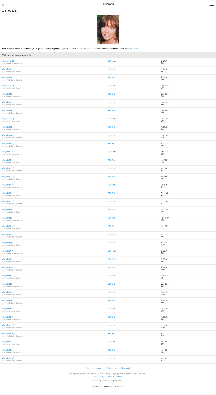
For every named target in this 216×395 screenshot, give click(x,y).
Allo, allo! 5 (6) (8, 333)
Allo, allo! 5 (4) (8, 276)
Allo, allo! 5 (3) (8, 251)
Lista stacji (125, 368)
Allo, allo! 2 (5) (8, 350)
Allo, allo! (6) (7, 234)
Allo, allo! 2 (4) (8, 342)
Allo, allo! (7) (7, 259)
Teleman (108, 4)
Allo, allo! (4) (7, 127)
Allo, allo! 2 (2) (8, 176)
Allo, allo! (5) (7, 210)
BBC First (112, 61)
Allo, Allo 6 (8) (8, 119)
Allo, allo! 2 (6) (8, 358)
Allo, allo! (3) (7, 102)
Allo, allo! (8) (7, 284)
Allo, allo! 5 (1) (8, 160)
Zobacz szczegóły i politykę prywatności (108, 376)
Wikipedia (133, 49)
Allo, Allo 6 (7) (8, 86)
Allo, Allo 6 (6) (8, 61)
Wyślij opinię (112, 368)
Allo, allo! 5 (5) (8, 309)
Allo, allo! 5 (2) (8, 226)
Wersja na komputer (94, 368)
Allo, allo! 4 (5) (8, 143)
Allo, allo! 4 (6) (8, 152)
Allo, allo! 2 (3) (8, 185)
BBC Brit (111, 69)
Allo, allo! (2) (7, 69)
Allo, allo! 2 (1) (8, 168)
